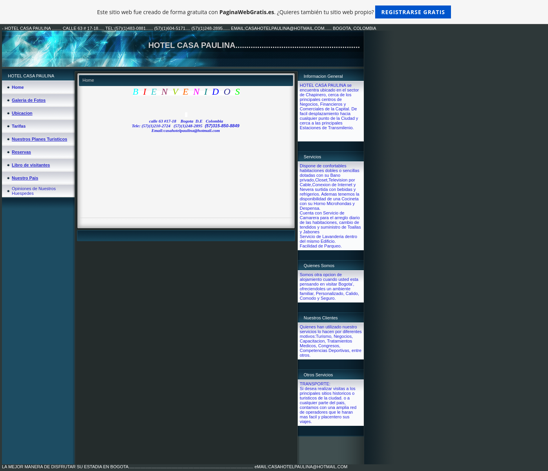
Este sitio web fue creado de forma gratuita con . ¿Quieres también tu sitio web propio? (274, 11)
